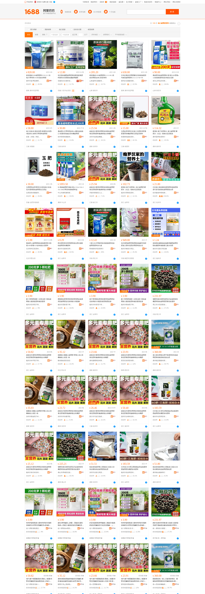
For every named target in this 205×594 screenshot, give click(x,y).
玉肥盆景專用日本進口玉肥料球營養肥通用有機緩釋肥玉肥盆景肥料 (133, 132)
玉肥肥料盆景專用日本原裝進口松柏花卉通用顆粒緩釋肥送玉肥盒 (38, 188)
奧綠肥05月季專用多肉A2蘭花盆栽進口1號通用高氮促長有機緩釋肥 (70, 132)
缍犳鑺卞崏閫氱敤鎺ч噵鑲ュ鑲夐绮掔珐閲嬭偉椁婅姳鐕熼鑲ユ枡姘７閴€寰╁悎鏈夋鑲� (39, 580)
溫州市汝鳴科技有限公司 (128, 416)
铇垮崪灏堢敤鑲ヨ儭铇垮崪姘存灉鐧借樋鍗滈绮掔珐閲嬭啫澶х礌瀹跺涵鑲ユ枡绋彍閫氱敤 (38, 524)
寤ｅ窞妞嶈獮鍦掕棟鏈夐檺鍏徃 (160, 584)
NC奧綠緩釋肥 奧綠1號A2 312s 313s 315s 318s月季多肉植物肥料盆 (71, 188)
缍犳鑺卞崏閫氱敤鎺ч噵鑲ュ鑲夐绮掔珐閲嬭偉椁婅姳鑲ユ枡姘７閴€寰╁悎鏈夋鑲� (102, 580)
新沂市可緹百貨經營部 (96, 416)
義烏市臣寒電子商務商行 (33, 305)
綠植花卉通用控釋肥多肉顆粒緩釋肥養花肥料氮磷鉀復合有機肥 (102, 356)
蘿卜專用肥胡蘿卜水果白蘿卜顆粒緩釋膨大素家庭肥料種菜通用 (38, 300)
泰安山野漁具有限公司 (160, 81)
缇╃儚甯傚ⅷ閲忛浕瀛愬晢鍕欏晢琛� (65, 528)
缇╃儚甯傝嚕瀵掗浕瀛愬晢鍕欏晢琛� (33, 528)
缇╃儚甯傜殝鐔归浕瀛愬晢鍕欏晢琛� (96, 528)
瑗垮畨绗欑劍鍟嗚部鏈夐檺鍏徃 (128, 584)
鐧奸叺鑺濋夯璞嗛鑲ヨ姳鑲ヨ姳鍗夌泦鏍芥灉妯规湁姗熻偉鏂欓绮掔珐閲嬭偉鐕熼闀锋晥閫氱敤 (165, 524)
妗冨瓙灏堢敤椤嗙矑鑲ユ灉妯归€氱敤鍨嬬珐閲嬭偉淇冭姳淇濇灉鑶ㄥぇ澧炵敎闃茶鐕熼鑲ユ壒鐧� (102, 524)
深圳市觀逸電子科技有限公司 (33, 416)
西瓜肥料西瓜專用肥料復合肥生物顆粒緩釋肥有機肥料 (70, 244)
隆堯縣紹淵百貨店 (64, 360)
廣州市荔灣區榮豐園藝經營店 (33, 81)
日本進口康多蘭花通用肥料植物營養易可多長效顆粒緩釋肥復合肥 (165, 188)
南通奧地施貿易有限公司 (128, 137)
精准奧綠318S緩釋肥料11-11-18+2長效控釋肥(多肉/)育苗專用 (101, 76)
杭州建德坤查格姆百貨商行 (160, 193)
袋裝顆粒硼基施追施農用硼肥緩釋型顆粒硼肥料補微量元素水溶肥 (165, 244)
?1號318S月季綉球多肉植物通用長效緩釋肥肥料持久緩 (102, 244)
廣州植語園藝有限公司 (160, 360)
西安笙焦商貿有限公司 (128, 360)
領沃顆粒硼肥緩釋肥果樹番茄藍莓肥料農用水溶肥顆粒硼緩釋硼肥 (70, 76)
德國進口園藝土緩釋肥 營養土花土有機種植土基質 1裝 (70, 356)
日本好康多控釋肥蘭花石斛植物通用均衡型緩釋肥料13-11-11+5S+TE (133, 76)
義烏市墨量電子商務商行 (65, 305)
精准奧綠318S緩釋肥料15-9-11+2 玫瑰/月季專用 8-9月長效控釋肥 (38, 76)
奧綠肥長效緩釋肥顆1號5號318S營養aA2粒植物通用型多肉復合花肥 (166, 76)
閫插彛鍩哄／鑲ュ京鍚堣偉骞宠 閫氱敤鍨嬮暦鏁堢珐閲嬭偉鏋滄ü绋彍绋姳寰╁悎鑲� (165, 580)
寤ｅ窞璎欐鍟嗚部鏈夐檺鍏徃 (96, 584)
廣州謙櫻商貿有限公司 (96, 360)
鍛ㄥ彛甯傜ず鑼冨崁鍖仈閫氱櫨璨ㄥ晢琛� (160, 528)
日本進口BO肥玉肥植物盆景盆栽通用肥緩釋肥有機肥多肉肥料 (165, 412)
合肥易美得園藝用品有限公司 (33, 193)
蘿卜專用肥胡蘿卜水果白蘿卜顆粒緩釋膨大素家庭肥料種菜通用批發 (133, 300)
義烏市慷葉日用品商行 (128, 249)
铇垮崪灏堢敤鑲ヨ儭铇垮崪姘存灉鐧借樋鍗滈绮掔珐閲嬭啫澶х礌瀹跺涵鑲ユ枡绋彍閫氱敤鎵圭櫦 (133, 524)
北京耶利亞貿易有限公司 (33, 249)
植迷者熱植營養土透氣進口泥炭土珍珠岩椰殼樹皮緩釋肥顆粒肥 (102, 468)
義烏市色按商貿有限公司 (128, 472)
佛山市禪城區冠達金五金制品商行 (65, 472)
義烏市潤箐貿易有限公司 (128, 193)
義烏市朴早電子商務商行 (33, 360)
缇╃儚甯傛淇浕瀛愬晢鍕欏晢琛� (128, 528)
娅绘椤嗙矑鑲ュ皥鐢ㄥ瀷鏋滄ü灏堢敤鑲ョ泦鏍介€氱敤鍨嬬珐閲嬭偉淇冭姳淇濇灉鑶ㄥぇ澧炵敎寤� (71, 524)
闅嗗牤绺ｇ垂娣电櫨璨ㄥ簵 (65, 584)
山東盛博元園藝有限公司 (96, 81)
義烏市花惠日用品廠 (160, 249)
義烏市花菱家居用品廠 (65, 249)
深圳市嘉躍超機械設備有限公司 (96, 137)
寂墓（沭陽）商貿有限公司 (33, 137)
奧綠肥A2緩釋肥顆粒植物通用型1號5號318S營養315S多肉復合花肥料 (39, 244)
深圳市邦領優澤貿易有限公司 (65, 416)
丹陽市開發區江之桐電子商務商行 (96, 193)
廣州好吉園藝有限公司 (128, 81)
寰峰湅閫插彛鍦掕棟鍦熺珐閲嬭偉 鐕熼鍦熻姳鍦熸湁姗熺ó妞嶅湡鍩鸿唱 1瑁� (71, 580)
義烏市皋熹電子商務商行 (96, 305)
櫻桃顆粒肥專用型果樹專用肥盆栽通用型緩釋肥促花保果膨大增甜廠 (70, 300)
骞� (50, 528)
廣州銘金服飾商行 (159, 472)
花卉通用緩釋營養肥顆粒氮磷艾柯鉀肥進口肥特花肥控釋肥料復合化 (133, 244)
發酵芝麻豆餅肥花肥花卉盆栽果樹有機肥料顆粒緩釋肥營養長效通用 (165, 300)
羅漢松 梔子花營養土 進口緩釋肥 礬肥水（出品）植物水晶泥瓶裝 (165, 132)
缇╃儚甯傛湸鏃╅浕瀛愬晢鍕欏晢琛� (33, 584)
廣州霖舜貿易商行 (159, 137)
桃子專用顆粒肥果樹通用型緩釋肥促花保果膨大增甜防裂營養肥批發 (102, 300)
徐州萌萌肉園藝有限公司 (65, 137)
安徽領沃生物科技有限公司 (65, 81)
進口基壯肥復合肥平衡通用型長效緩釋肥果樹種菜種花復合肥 (165, 356)
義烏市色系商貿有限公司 (160, 416)
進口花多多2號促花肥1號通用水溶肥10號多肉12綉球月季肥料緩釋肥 (39, 132)
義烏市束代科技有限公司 (33, 472)
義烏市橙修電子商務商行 (128, 305)
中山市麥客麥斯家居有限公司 (65, 193)
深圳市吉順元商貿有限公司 (96, 472)
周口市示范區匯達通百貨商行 (160, 305)
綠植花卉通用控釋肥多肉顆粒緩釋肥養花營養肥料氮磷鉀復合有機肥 (102, 132)
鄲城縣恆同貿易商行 (96, 249)
